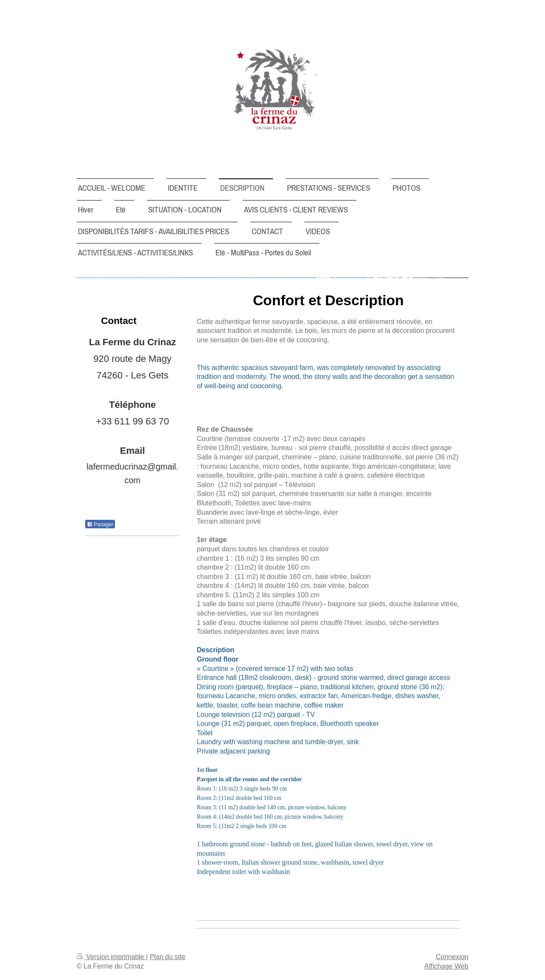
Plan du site (168, 956)
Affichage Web (446, 966)
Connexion (452, 956)
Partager (100, 524)
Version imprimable (111, 956)
